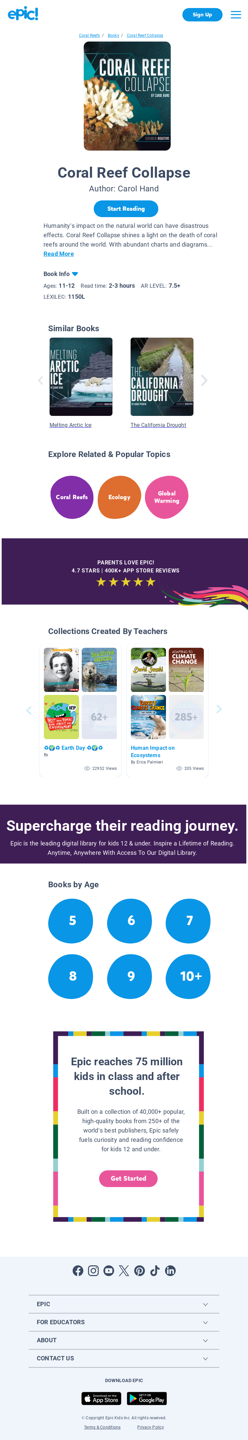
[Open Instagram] (93, 1270)
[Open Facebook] (78, 1270)
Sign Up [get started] (202, 14)
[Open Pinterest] (139, 1270)
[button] (80, 710)
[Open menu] (236, 14)
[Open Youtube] (108, 1270)
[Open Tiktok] (155, 1270)
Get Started (128, 1178)
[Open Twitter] (124, 1270)
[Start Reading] (126, 208)
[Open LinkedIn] (170, 1270)
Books (113, 35)
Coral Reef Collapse (145, 35)
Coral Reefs (89, 35)
